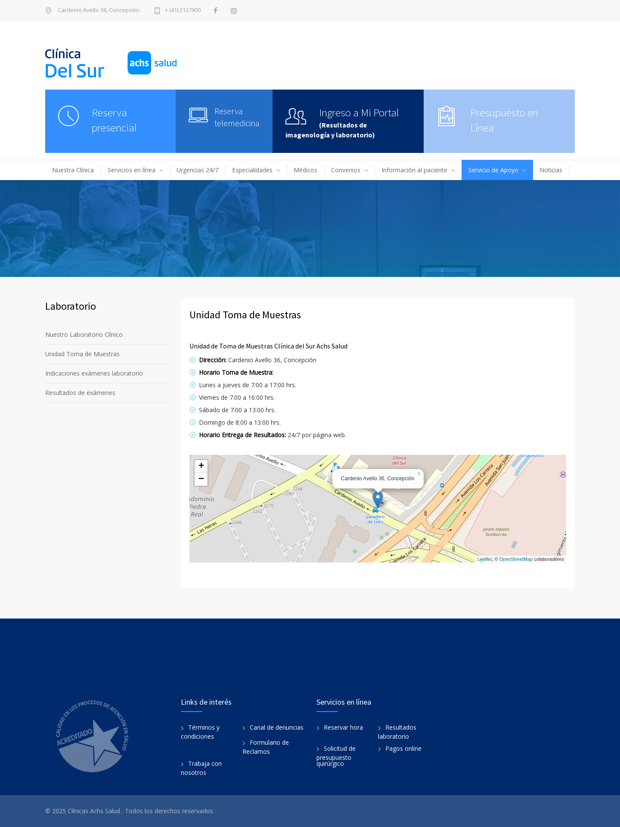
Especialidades (252, 170)
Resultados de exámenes (80, 393)
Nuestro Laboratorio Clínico (84, 334)
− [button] (201, 479)
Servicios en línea (131, 170)
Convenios (345, 170)
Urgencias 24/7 (197, 170)
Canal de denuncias (277, 727)
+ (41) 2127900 (183, 10)
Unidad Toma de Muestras (82, 354)
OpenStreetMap (516, 559)
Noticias (550, 170)
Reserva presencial (114, 120)
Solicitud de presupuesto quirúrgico (336, 756)
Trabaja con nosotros (201, 768)
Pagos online (403, 748)
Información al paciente (414, 170)
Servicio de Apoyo (493, 170)
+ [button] (201, 466)
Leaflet (484, 559)
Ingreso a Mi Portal (359, 112)
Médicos (305, 170)
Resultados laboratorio (397, 731)
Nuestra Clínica (73, 170)
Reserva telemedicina (237, 117)
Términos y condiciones (200, 731)
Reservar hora (343, 727)
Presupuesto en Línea (504, 120)
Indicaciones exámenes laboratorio (94, 373)
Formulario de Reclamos (265, 746)
